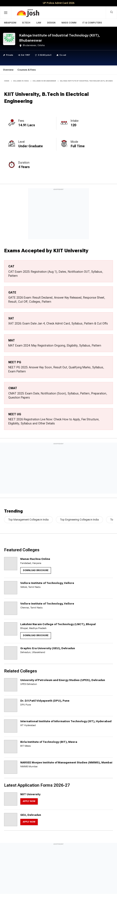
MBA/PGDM (10, 22)
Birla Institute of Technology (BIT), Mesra (48, 741)
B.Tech (26, 22)
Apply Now (29, 801)
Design (51, 22)
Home (6, 81)
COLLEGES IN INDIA (21, 81)
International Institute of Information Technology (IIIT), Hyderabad (66, 721)
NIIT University (30, 794)
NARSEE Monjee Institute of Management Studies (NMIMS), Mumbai (66, 762)
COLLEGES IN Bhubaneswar (44, 81)
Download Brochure (35, 570)
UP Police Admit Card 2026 (58, 2)
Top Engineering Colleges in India (79, 519)
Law (38, 22)
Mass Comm (69, 22)
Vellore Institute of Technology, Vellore (47, 583)
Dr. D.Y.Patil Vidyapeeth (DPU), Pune (44, 700)
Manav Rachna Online (35, 558)
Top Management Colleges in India (28, 519)
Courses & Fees (26, 69)
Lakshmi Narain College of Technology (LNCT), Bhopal (58, 624)
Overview (8, 69)
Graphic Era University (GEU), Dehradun (47, 648)
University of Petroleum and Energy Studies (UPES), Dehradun (62, 680)
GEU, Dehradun (30, 814)
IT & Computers (92, 22)
